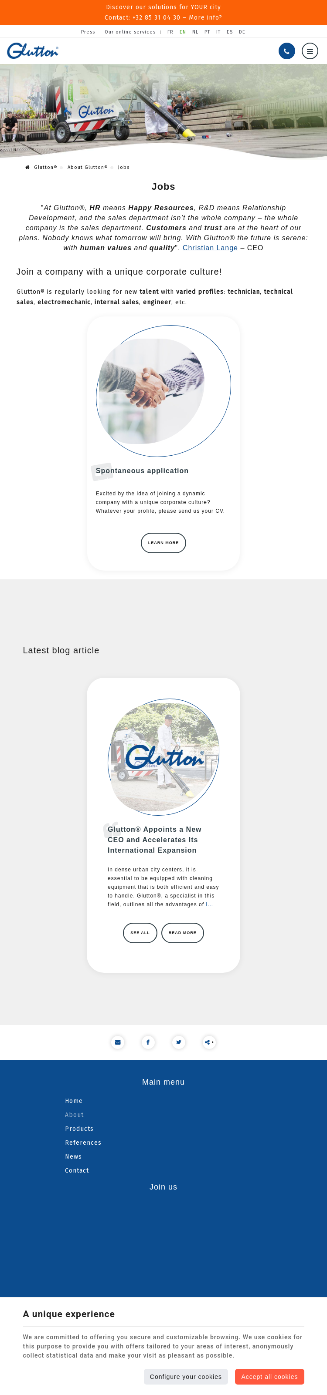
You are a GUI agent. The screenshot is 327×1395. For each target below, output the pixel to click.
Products (79, 1127)
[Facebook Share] (148, 1041)
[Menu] (310, 49)
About (74, 1113)
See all (140, 931)
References (83, 1141)
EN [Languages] (183, 31)
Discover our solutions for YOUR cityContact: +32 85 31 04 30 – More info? (164, 12)
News (73, 1155)
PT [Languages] (207, 31)
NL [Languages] (195, 31)
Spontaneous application (141, 469)
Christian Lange (210, 246)
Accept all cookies (269, 1376)
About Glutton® (88, 165)
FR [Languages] (170, 31)
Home (74, 1099)
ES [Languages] (230, 31)
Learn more (163, 541)
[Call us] (287, 49)
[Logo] (33, 49)
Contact (77, 1169)
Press (88, 31)
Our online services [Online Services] (130, 31)
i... (209, 903)
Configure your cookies (186, 1376)
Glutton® (41, 165)
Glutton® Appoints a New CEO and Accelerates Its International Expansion (155, 838)
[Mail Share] (117, 1041)
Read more (183, 931)
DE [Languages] (242, 31)
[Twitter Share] (178, 1041)
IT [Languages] (218, 31)
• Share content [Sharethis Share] (209, 1043)
